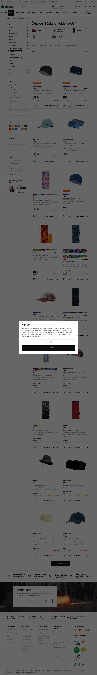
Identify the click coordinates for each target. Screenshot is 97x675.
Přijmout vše (48, 348)
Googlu (40, 332)
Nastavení (48, 342)
